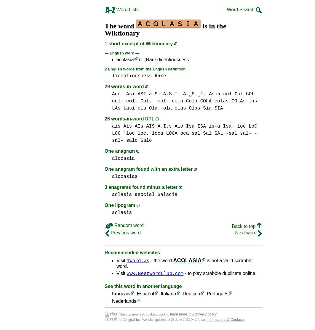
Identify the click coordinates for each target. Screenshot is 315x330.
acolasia (125, 59)
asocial (145, 194)
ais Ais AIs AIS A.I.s (142, 126)
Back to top (247, 226)
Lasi (129, 108)
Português (217, 294)
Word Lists (122, 9)
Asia (214, 94)
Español (145, 294)
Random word (124, 225)
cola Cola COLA (192, 101)
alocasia (123, 158)
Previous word (123, 232)
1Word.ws (138, 260)
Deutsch (191, 294)
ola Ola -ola (154, 108)
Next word (248, 232)
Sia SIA (213, 108)
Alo (179, 126)
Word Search (244, 9)
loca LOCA (164, 133)
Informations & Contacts (225, 320)
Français (121, 294)
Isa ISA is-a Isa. (210, 126)
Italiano (168, 294)
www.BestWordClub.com (155, 274)
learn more (178, 315)
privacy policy (206, 315)
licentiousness (132, 76)
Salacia (168, 194)
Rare (160, 76)
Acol (117, 94)
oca (184, 133)
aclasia (122, 194)
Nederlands (124, 302)
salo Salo (139, 140)
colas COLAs (230, 101)
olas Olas (187, 108)
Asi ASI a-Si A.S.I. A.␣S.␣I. (166, 94)
